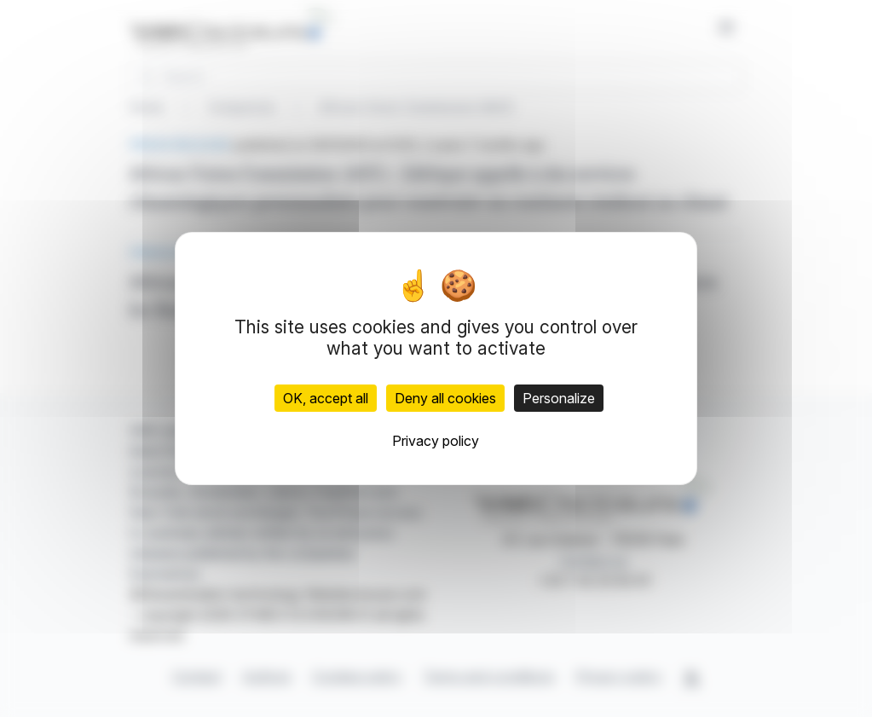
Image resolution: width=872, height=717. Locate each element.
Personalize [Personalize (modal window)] (559, 398)
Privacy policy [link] (435, 440)
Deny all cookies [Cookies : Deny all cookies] (445, 398)
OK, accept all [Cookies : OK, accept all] (325, 398)
